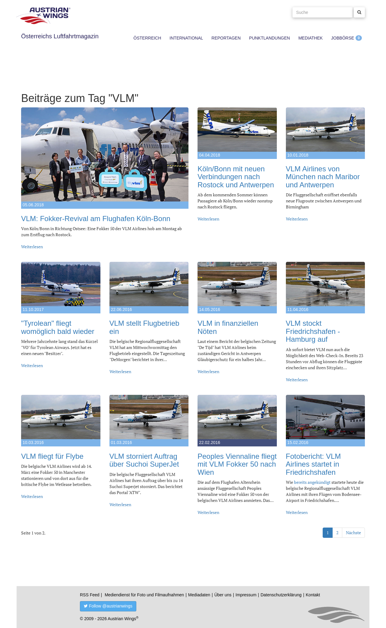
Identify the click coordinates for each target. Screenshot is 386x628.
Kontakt (313, 594)
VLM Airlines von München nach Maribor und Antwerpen (323, 177)
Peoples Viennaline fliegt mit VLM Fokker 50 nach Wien (237, 464)
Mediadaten (199, 594)
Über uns (223, 594)
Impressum (246, 594)
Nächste (353, 532)
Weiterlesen (32, 246)
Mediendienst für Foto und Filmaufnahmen (144, 594)
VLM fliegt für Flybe (52, 456)
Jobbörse (342, 38)
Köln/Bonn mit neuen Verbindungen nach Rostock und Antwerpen (236, 177)
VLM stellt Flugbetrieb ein (144, 327)
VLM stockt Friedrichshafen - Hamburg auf (313, 331)
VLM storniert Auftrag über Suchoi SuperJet (144, 460)
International (186, 38)
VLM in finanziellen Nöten (228, 327)
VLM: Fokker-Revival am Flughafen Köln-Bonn (95, 218)
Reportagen (226, 38)
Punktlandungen (269, 38)
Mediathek (310, 38)
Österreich (147, 38)
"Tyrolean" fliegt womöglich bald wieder (57, 327)
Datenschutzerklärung (281, 594)
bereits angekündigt (312, 482)
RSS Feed (90, 594)
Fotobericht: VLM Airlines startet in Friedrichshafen (313, 464)
